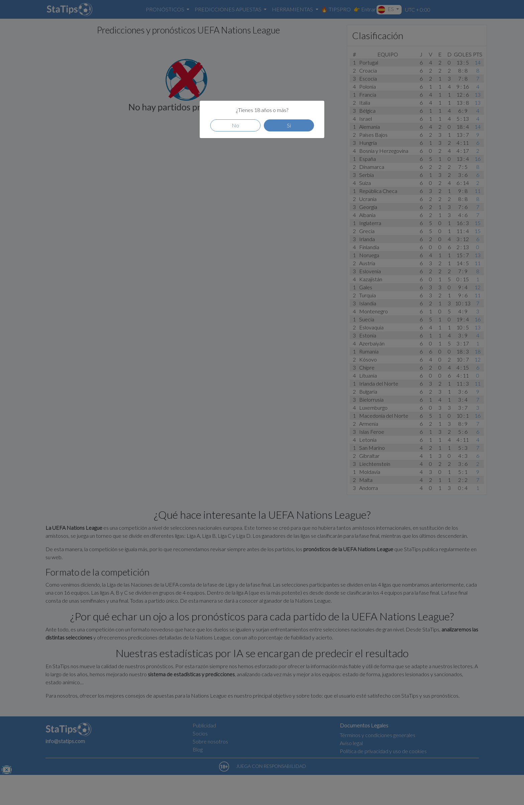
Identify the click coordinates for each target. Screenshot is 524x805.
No (235, 125)
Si (289, 125)
